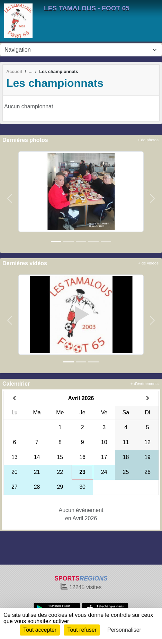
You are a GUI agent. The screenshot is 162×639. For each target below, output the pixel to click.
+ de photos (148, 140)
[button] (10, 198)
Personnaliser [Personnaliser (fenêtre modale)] (124, 630)
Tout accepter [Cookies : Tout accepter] (39, 630)
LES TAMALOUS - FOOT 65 (86, 8)
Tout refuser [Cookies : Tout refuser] (81, 630)
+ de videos (148, 263)
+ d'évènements (144, 383)
